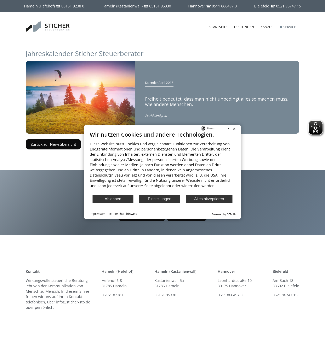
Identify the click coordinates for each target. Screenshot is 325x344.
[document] (162, 163)
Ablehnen (113, 199)
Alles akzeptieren (209, 199)
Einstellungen (159, 199)
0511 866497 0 (224, 6)
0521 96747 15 (288, 6)
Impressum (98, 214)
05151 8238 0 (72, 6)
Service (289, 27)
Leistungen (244, 27)
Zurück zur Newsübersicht (53, 144)
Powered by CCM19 (223, 214)
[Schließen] (234, 128)
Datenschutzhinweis (123, 214)
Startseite (218, 27)
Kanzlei (267, 27)
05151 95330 (160, 6)
